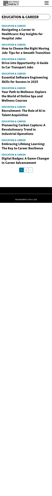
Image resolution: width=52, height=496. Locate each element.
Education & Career (14, 25)
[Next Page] (30, 463)
